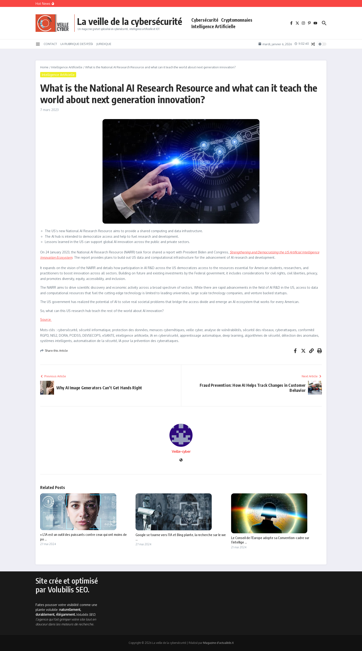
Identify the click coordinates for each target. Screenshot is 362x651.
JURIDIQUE (103, 44)
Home (44, 67)
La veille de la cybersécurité (129, 21)
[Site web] (181, 460)
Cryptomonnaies (236, 20)
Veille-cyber (181, 451)
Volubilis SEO (85, 614)
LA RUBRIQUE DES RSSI (76, 44)
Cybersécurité (204, 20)
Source (46, 319)
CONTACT (50, 44)
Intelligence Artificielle (213, 26)
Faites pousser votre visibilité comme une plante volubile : (66, 609)
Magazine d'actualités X (218, 643)
